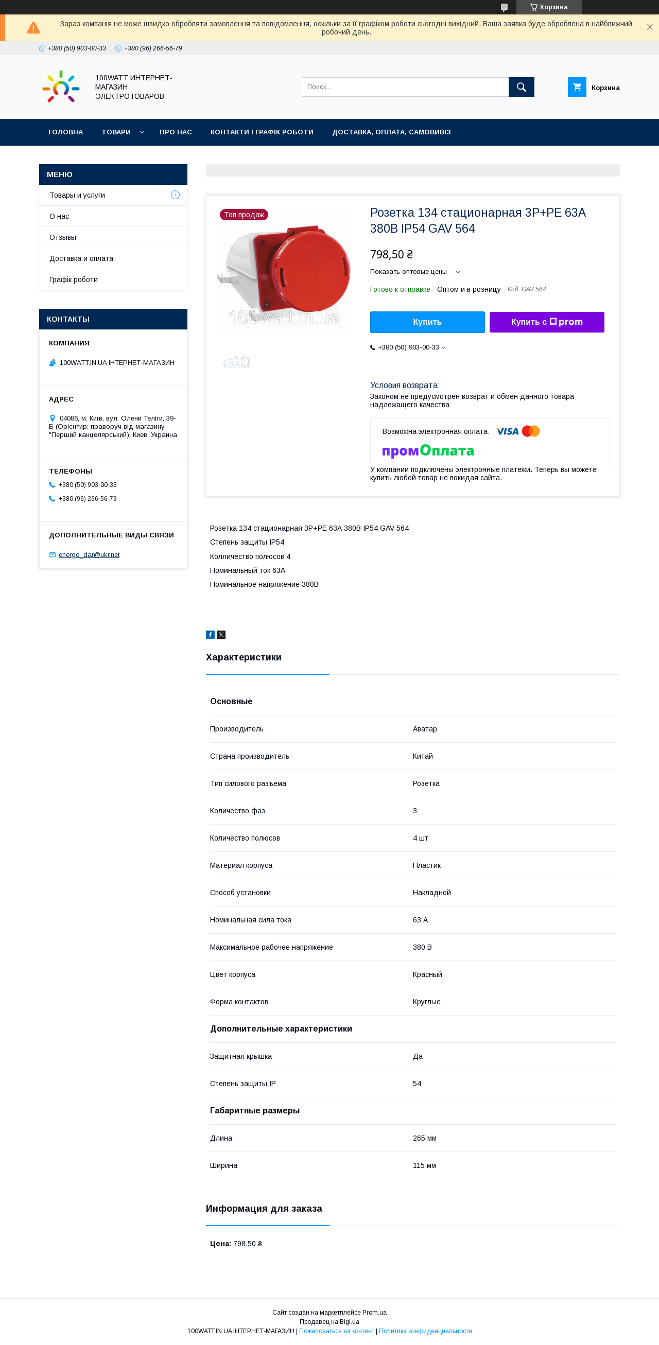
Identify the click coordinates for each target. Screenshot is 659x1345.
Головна (65, 132)
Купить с (547, 322)
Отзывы (62, 237)
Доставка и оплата (81, 258)
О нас (59, 216)
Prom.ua (374, 1312)
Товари (116, 132)
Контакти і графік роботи (262, 132)
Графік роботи (73, 279)
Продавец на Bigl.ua (329, 1321)
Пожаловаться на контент (336, 1331)
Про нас (176, 132)
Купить (427, 322)
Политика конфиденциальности (425, 1331)
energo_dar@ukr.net (89, 554)
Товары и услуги (77, 195)
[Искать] (521, 87)
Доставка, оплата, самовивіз (391, 132)
